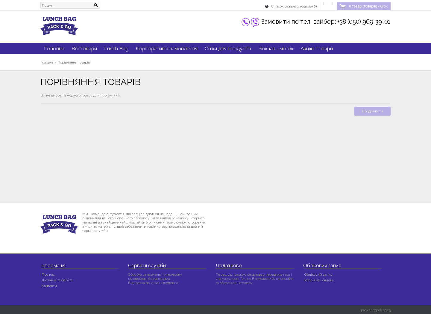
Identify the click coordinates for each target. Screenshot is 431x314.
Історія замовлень (319, 280)
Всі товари (84, 49)
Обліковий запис (318, 274)
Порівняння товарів (73, 62)
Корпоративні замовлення (167, 49)
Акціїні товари (317, 49)
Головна (54, 49)
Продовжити (372, 111)
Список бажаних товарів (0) (294, 6)
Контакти (49, 286)
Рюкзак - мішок (275, 49)
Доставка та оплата (57, 280)
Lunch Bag (116, 49)
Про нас (48, 274)
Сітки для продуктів (228, 49)
